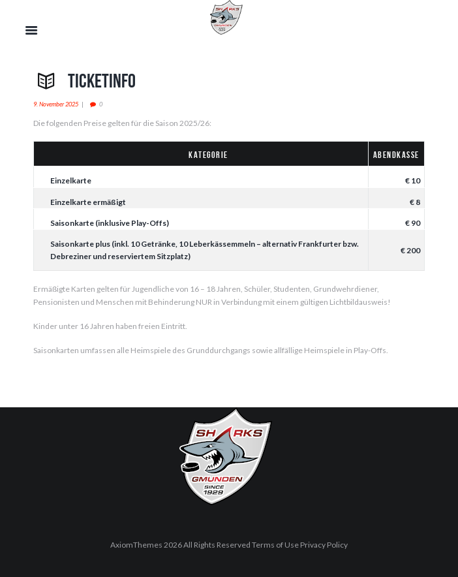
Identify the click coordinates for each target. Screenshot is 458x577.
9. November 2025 (55, 104)
